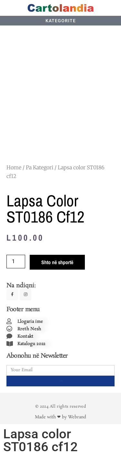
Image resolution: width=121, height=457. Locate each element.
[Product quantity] (15, 261)
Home (13, 167)
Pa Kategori (39, 167)
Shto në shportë (57, 262)
